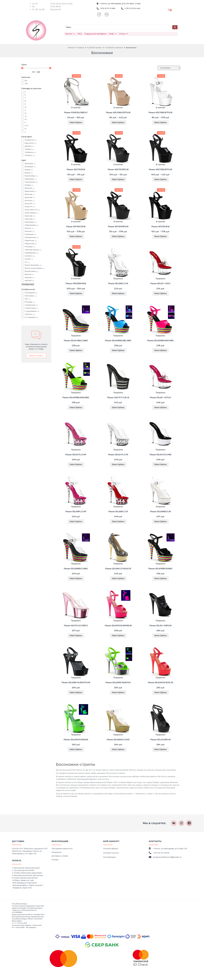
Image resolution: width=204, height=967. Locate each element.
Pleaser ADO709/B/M (76, 169)
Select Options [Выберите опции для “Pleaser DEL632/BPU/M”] (160, 749)
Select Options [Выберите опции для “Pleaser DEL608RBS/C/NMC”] (76, 578)
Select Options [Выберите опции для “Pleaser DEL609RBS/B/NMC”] (160, 578)
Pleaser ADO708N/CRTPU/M (118, 112)
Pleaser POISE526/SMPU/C (76, 112)
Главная (71, 48)
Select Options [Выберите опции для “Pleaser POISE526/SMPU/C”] (76, 122)
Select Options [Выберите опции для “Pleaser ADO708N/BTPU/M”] (160, 179)
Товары (80, 48)
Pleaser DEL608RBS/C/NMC (76, 569)
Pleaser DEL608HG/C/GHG (118, 739)
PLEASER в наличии (114, 48)
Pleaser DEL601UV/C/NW (160, 454)
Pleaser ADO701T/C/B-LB (118, 397)
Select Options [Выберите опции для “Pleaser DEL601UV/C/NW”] (160, 464)
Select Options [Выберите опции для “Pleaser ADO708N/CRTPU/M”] (118, 122)
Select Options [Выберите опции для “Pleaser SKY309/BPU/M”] (118, 236)
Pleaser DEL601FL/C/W (118, 454)
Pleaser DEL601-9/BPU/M (160, 625)
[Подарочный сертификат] (95, 34)
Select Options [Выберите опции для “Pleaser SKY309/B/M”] (160, 236)
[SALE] (79, 34)
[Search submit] (175, 27)
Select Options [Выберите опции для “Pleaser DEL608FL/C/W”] (118, 293)
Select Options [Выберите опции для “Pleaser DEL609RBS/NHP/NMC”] (160, 350)
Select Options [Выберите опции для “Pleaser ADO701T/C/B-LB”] (118, 407)
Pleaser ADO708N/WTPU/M (160, 112)
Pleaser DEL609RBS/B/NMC (161, 569)
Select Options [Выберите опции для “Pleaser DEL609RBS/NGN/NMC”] (76, 407)
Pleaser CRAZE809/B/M (76, 283)
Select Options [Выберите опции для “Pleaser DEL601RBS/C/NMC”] (76, 350)
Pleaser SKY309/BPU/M (118, 226)
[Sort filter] (169, 68)
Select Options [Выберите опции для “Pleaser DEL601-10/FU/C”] (160, 407)
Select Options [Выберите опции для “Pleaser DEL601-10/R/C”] (160, 293)
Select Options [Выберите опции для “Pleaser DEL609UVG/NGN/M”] (76, 749)
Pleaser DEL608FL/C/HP (75, 511)
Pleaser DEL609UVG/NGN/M (76, 739)
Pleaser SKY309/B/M (160, 226)
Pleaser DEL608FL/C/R (118, 511)
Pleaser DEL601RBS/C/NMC (76, 340)
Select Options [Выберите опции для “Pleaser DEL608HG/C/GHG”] (118, 749)
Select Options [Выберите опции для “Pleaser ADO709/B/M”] (76, 179)
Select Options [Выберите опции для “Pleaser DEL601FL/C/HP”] (76, 464)
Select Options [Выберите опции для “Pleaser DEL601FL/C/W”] (118, 464)
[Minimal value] (36, 68)
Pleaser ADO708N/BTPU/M (160, 169)
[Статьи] (123, 34)
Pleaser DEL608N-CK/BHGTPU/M (76, 682)
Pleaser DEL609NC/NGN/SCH (118, 682)
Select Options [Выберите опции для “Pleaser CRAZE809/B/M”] (76, 293)
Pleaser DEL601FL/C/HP (75, 454)
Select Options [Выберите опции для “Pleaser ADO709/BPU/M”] (118, 179)
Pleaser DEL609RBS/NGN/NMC (75, 397)
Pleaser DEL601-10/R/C (160, 283)
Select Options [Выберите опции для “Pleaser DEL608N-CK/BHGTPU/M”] (76, 692)
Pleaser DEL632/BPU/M (160, 739)
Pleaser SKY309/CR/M (76, 226)
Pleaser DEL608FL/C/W (118, 283)
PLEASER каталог (94, 48)
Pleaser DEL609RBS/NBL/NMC (118, 340)
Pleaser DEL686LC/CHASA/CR (118, 569)
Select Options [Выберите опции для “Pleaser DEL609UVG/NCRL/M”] (160, 692)
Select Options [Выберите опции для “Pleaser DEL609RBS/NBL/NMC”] (118, 350)
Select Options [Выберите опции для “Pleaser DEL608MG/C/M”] (160, 521)
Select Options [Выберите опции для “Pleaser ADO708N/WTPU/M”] (160, 122)
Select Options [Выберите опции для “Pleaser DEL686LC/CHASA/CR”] (118, 578)
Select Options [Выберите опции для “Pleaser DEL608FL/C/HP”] (76, 521)
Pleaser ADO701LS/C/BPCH (76, 625)
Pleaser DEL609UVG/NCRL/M (160, 682)
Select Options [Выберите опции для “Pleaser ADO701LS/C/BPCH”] (76, 635)
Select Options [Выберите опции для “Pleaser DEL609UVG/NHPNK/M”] (118, 635)
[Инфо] (113, 34)
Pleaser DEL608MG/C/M (160, 511)
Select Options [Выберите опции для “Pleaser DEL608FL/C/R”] (118, 521)
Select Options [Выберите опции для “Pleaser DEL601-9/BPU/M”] (160, 635)
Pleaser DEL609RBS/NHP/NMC (160, 340)
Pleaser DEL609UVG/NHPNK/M (118, 625)
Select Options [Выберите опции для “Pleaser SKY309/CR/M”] (76, 236)
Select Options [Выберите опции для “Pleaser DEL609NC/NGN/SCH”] (118, 692)
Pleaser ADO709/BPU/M (118, 169)
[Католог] (70, 34)
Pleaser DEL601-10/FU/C (160, 397)
